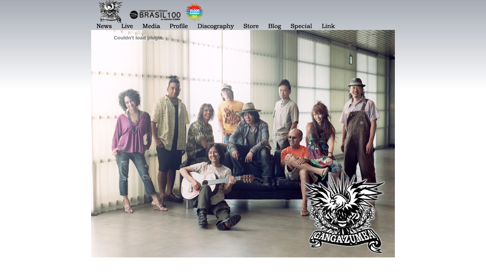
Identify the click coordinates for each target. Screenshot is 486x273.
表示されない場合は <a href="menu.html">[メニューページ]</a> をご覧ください (243, 15)
